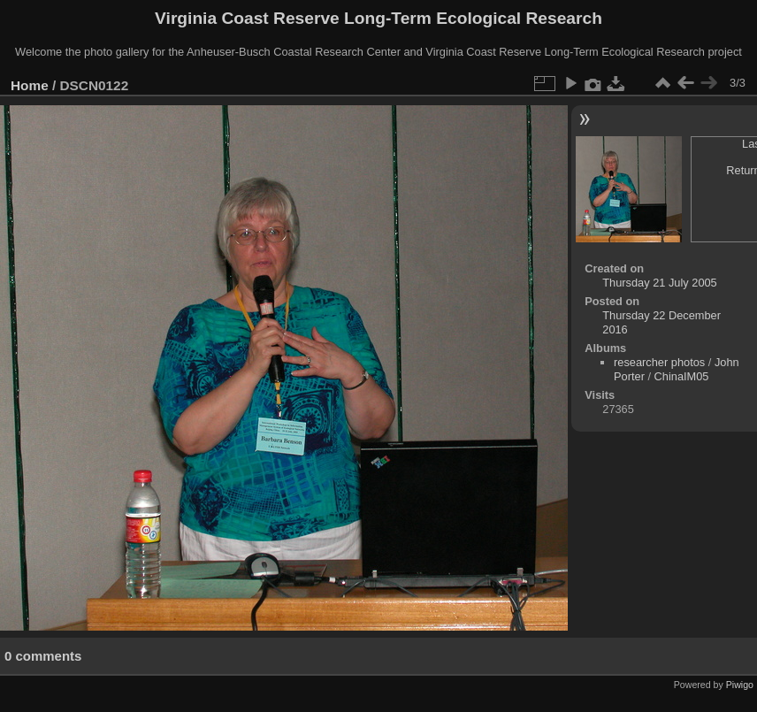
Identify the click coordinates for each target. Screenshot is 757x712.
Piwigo (739, 684)
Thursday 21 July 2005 (659, 282)
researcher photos (659, 362)
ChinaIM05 (681, 376)
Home (30, 85)
